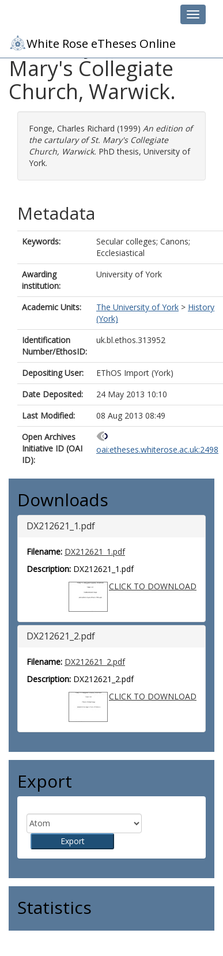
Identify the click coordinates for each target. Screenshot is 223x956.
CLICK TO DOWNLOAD (152, 586)
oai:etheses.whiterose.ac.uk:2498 (157, 449)
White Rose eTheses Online (92, 42)
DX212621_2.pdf (95, 661)
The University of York (137, 307)
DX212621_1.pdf (95, 551)
